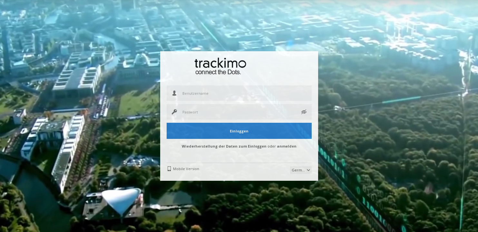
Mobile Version (186, 168)
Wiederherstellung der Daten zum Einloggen (224, 146)
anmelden (287, 146)
